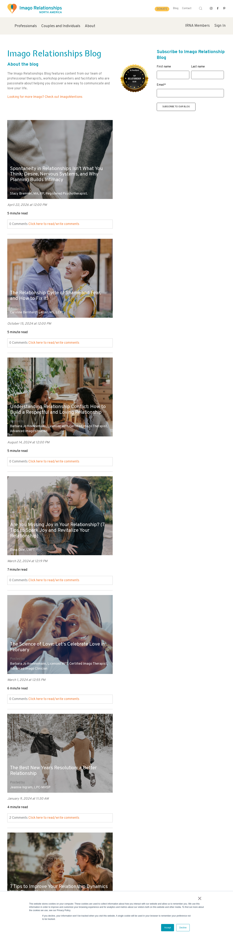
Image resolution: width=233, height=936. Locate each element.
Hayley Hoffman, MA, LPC (29, 545)
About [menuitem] (90, 26)
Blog (175, 8)
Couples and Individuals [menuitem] (60, 26)
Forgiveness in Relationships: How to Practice (160, 763)
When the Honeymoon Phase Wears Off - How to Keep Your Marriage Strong (56, 763)
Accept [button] (167, 927)
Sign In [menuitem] (220, 25)
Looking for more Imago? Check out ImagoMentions (44, 97)
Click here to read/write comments (53, 223)
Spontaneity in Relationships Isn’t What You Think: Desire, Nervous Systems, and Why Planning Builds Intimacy (58, 173)
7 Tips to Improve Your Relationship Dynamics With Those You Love (49, 528)
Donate (162, 9)
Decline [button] (183, 927)
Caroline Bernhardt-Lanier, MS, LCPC (146, 192)
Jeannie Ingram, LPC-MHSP (139, 428)
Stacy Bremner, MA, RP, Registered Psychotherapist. (49, 192)
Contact (186, 8)
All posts (13, 828)
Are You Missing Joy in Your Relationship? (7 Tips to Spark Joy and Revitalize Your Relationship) (161, 290)
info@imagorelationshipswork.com (27, 889)
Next (10, 833)
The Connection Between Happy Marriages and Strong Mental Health (167, 646)
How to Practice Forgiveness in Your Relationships (50, 646)
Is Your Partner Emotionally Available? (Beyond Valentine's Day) (161, 528)
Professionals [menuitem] (26, 26)
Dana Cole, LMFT (131, 310)
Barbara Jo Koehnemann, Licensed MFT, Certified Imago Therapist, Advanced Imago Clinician (59, 307)
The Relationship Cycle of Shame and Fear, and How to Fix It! (166, 175)
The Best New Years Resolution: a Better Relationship (164, 411)
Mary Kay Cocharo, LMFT (137, 663)
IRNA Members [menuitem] (197, 25)
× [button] (200, 898)
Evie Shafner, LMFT (133, 545)
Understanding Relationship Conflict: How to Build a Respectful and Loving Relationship (57, 285)
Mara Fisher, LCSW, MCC (28, 663)
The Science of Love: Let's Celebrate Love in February (57, 406)
